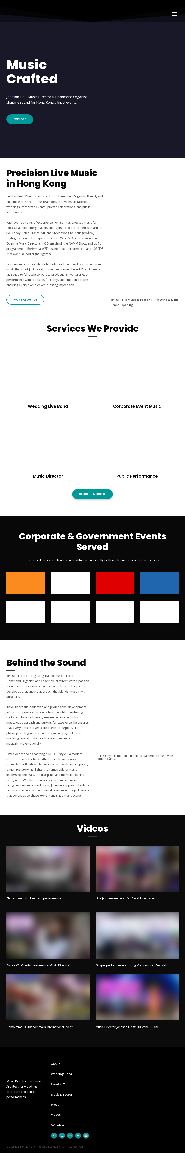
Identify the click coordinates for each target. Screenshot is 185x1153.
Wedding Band (61, 1074)
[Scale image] (137, 723)
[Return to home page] (24, 14)
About (55, 1064)
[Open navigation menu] (175, 14)
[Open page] (48, 372)
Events (56, 1084)
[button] (19, 119)
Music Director (61, 1094)
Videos (56, 1114)
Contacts (57, 1124)
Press (55, 1104)
